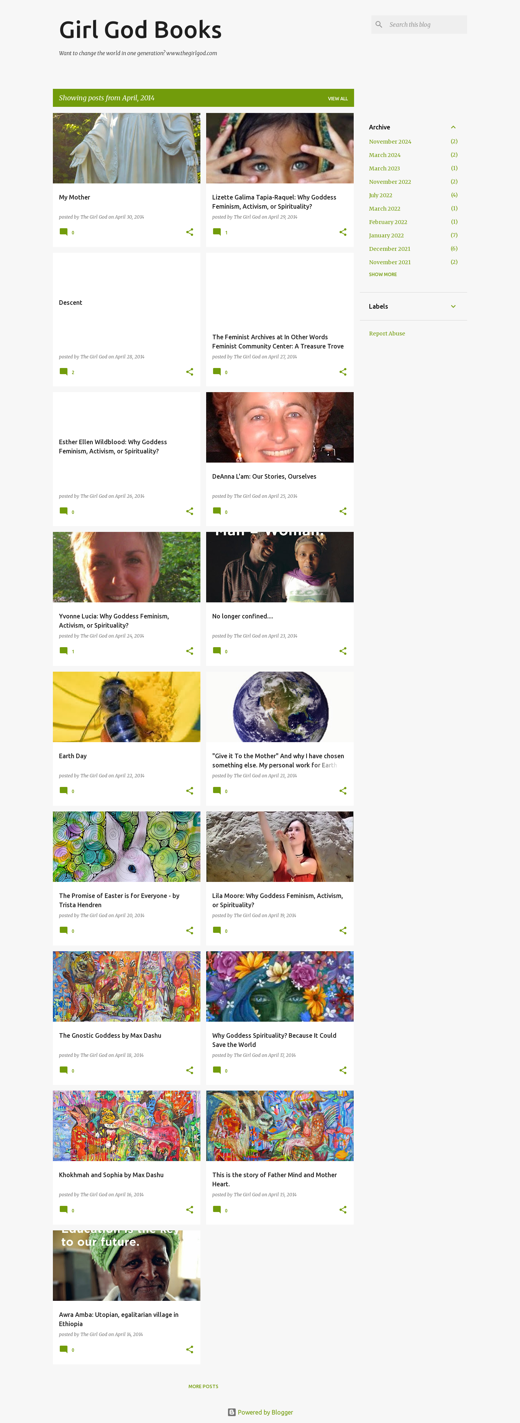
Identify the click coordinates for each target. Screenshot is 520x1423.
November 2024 (390, 141)
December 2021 (389, 248)
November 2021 (390, 262)
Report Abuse (387, 333)
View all (338, 98)
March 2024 (385, 155)
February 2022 (388, 222)
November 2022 (390, 181)
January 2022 (386, 235)
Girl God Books (140, 29)
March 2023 (384, 168)
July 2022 (380, 195)
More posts (203, 1386)
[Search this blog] (427, 24)
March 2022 (384, 208)
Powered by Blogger (260, 1412)
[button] (189, 232)
